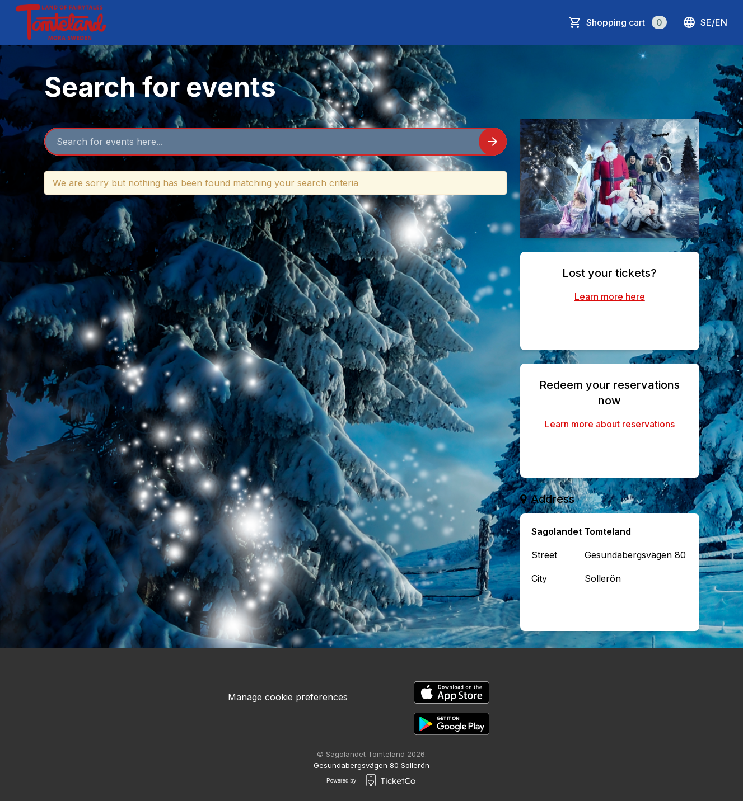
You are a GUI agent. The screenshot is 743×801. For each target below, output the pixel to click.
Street (544, 554)
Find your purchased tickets (610, 324)
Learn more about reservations (610, 424)
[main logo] (61, 22)
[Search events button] (493, 142)
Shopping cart (626, 22)
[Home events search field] (275, 142)
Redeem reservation (610, 452)
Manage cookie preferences (288, 697)
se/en (705, 22)
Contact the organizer (610, 607)
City (539, 578)
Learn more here (609, 296)
